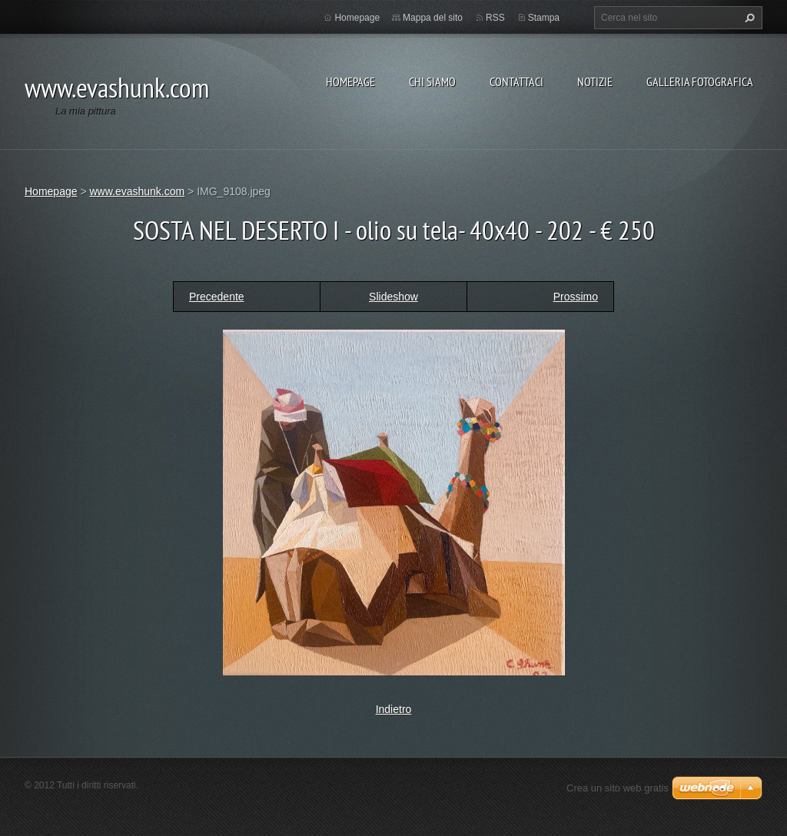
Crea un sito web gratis (617, 788)
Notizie (595, 81)
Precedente (216, 296)
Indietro (394, 709)
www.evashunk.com (136, 191)
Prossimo (575, 296)
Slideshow (393, 296)
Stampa (544, 17)
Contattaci (516, 81)
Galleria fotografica (699, 81)
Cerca (747, 17)
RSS (495, 17)
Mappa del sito (433, 17)
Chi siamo (432, 81)
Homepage (350, 81)
